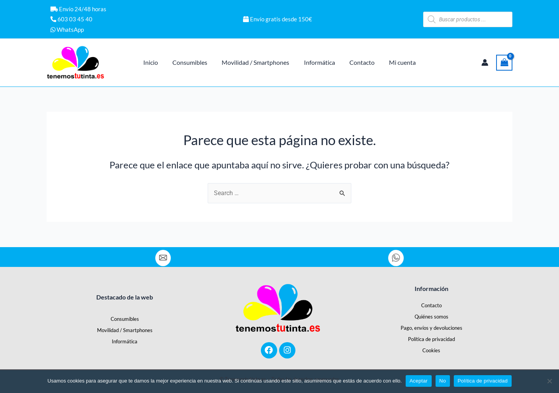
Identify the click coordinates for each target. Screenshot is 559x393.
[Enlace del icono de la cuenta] (484, 62)
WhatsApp (67, 29)
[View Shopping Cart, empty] (504, 63)
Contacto (431, 305)
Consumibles (125, 319)
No (442, 381)
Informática (124, 341)
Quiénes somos (431, 316)
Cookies (431, 350)
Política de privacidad (431, 339)
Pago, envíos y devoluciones (431, 328)
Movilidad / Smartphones (125, 330)
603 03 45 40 (71, 19)
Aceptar (419, 381)
